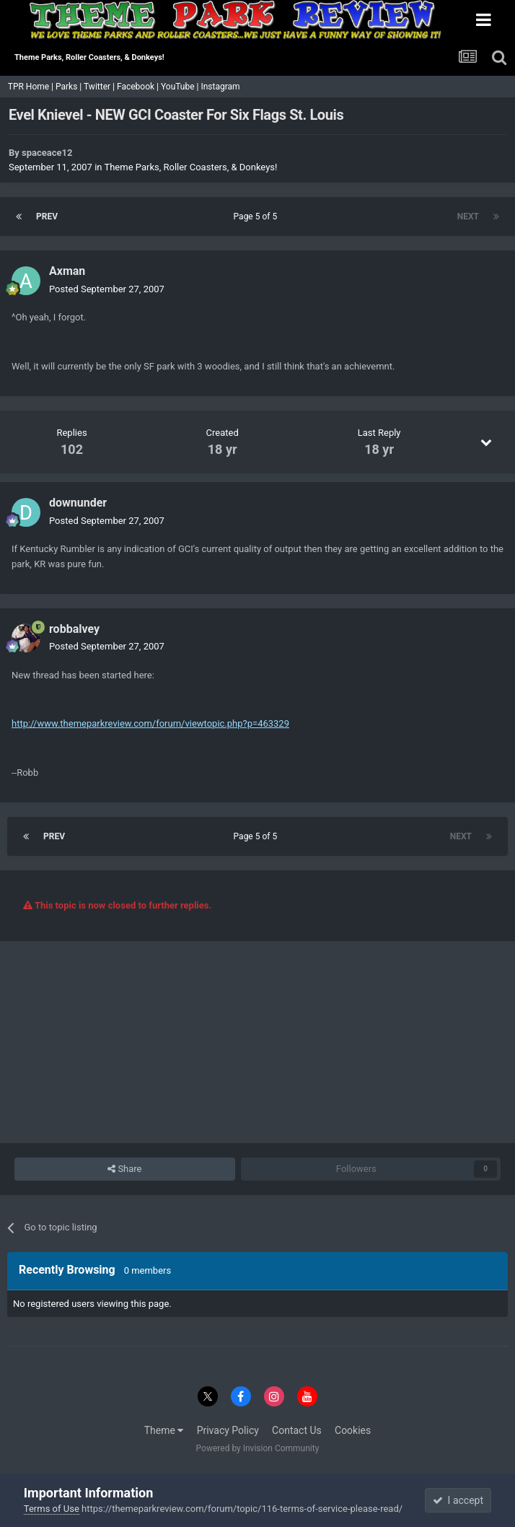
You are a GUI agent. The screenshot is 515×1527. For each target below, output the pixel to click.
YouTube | (181, 87)
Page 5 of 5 (258, 216)
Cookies (353, 1430)
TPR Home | (30, 87)
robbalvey (74, 629)
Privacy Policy (228, 1430)
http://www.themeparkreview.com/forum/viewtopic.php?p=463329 (150, 723)
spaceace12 (47, 152)
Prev (47, 216)
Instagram (221, 87)
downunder (78, 502)
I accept (458, 1500)
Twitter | (100, 87)
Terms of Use (51, 1508)
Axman (67, 271)
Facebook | (139, 87)
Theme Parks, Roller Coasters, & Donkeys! (190, 167)
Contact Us (297, 1430)
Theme (164, 1430)
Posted (106, 289)
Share (124, 1169)
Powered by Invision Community (258, 1448)
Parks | (70, 87)
